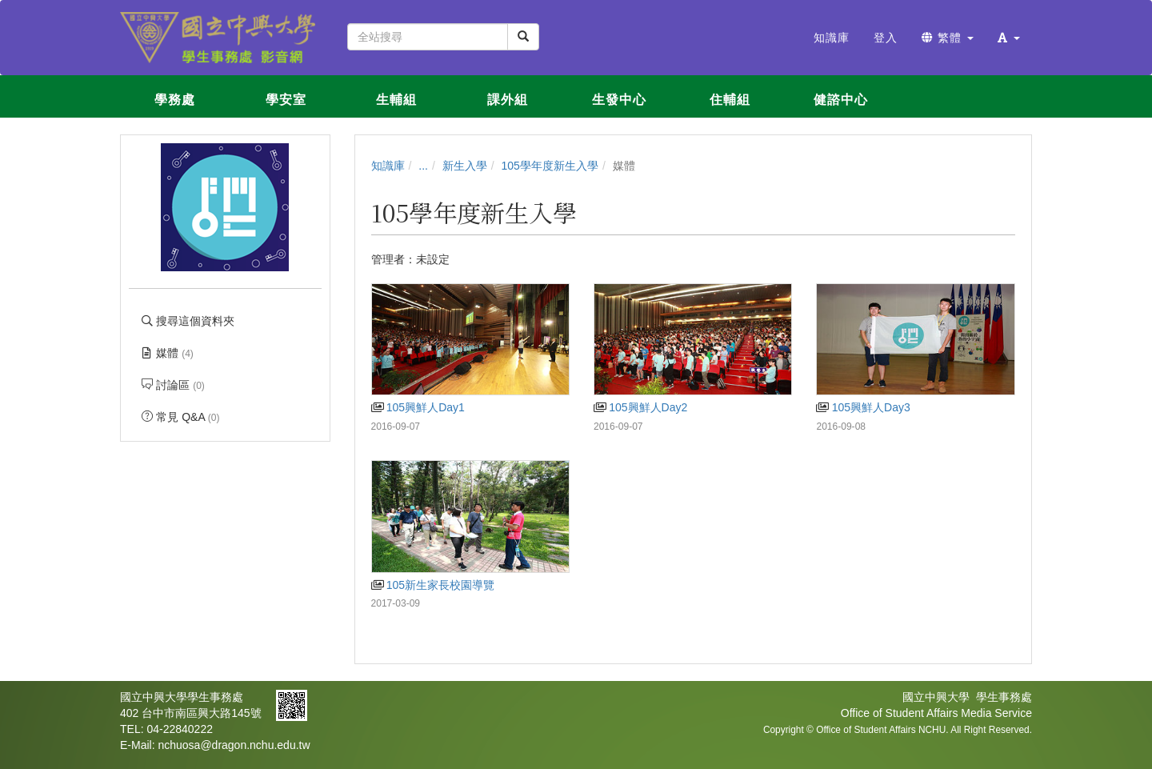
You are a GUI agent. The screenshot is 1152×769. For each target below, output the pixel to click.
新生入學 (464, 165)
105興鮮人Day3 (863, 407)
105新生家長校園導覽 (433, 585)
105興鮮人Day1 (418, 407)
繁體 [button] (948, 37)
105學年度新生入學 (550, 165)
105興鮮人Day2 (640, 407)
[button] (1009, 37)
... (423, 165)
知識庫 (388, 165)
